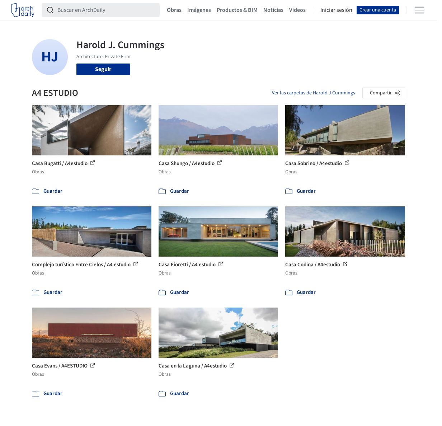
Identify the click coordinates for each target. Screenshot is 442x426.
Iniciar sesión (336, 10)
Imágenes (199, 10)
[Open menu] (419, 10)
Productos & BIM (237, 10)
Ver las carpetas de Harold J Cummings (313, 92)
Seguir (103, 69)
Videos (297, 10)
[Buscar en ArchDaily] (106, 10)
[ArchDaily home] (22, 10)
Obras (174, 10)
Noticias (273, 10)
